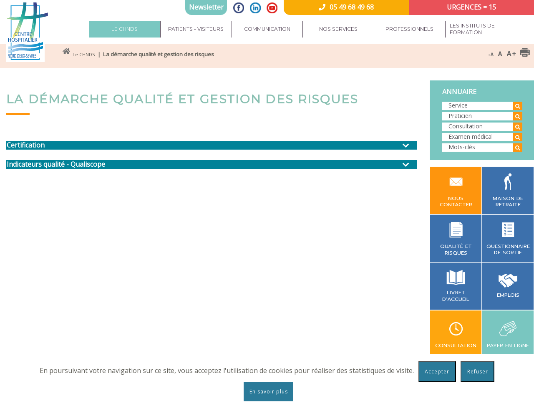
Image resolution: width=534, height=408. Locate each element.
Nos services (338, 29)
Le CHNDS (124, 29)
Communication (267, 29)
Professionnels (409, 29)
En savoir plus (268, 391)
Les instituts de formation (472, 29)
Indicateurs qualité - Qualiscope (56, 164)
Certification (26, 145)
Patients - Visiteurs (196, 29)
